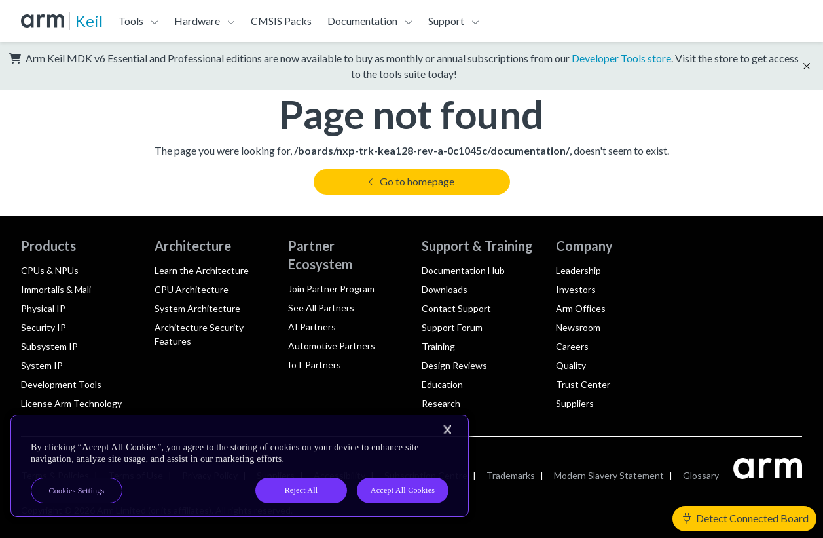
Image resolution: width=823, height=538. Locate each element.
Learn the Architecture (202, 270)
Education (442, 384)
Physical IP (43, 308)
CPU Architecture (192, 289)
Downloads (444, 289)
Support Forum (452, 327)
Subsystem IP (49, 346)
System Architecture (197, 308)
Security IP (43, 327)
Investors (576, 289)
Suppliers (575, 403)
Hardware (197, 20)
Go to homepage (411, 181)
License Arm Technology (71, 403)
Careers (572, 346)
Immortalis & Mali (56, 289)
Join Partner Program (331, 288)
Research (441, 403)
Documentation (362, 20)
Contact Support (456, 308)
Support (446, 20)
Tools (131, 20)
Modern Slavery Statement (609, 475)
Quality (571, 365)
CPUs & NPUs (50, 270)
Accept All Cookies (403, 490)
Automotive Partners (331, 345)
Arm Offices (581, 308)
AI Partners (312, 326)
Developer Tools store (621, 58)
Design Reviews (454, 365)
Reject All (301, 490)
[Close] (447, 429)
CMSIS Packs (281, 20)
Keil (89, 20)
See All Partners (321, 307)
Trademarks (510, 475)
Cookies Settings (77, 490)
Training (438, 346)
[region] (239, 466)
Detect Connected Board (746, 518)
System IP (42, 365)
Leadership (578, 270)
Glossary (701, 475)
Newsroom (578, 327)
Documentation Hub (463, 270)
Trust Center (583, 384)
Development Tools (61, 384)
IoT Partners (314, 364)
